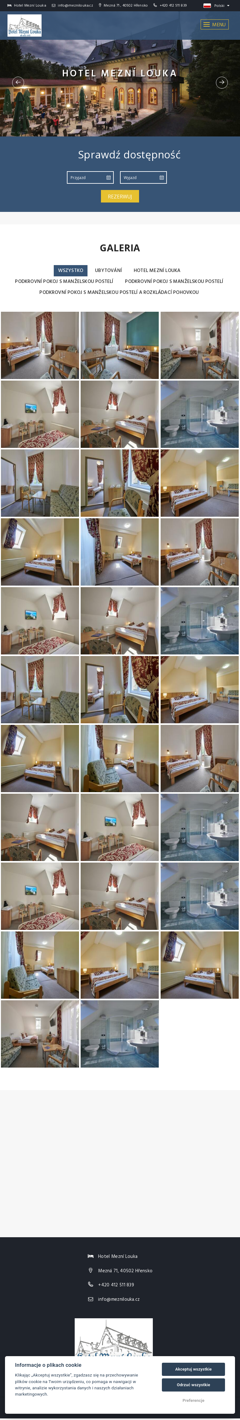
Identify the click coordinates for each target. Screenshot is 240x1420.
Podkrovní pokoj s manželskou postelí (62, 282)
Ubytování (108, 271)
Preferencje (193, 1400)
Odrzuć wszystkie (193, 1384)
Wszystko (69, 271)
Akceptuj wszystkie (193, 1369)
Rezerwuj (120, 196)
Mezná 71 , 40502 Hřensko (123, 6)
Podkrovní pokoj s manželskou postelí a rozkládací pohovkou (119, 294)
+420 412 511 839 (173, 6)
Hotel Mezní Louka (158, 271)
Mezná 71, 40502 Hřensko (125, 1272)
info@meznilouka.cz (72, 6)
